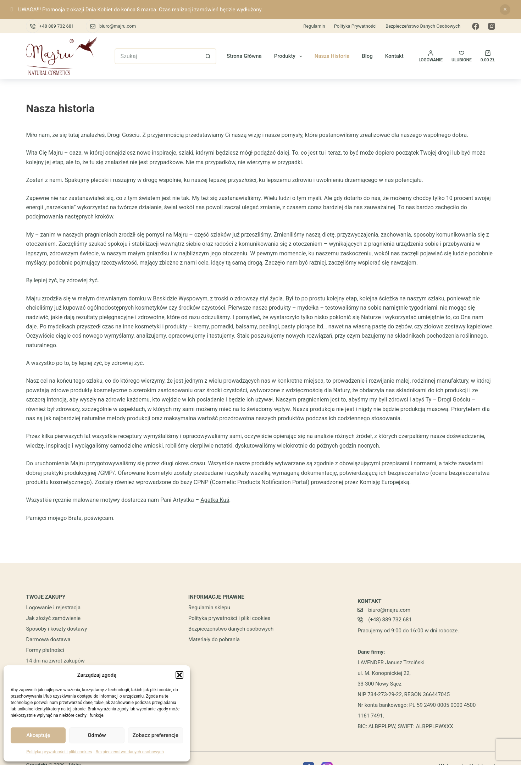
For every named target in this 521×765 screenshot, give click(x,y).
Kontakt (394, 56)
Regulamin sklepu (209, 607)
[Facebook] (475, 26)
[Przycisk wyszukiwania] (208, 56)
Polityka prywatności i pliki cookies (59, 751)
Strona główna (244, 56)
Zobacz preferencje (155, 735)
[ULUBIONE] (461, 56)
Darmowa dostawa (48, 639)
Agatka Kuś (214, 500)
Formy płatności (45, 650)
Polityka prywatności (355, 26)
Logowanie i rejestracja (53, 607)
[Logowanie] (431, 56)
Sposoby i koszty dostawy (56, 629)
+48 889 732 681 (56, 26)
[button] (179, 674)
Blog (367, 56)
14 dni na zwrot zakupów (55, 661)
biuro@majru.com (117, 26)
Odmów (97, 735)
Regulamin (314, 26)
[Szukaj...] (157, 56)
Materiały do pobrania (214, 639)
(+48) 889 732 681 (390, 619)
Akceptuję (38, 735)
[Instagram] (491, 26)
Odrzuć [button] (505, 9)
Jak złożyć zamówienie (53, 618)
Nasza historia (332, 56)
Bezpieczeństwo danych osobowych (129, 751)
